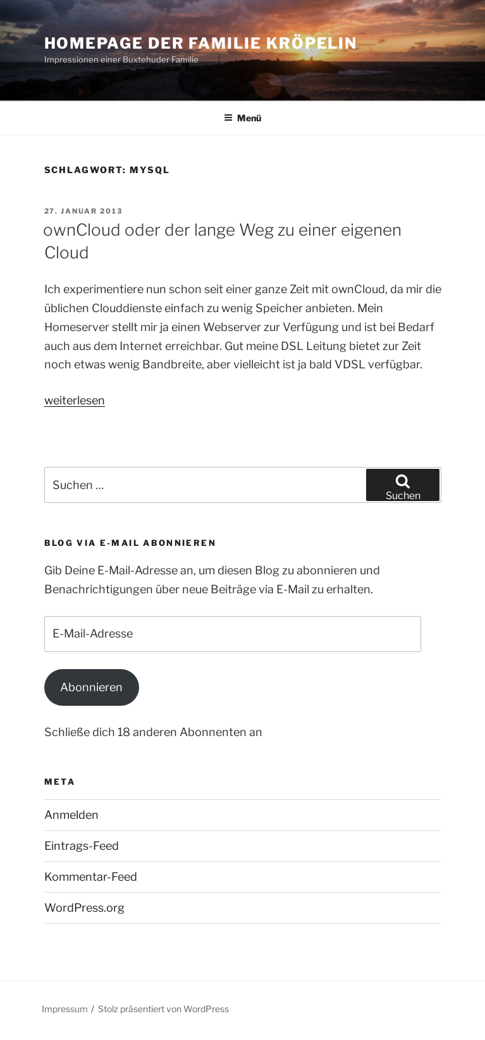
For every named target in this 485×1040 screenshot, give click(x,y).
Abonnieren (91, 687)
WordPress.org (84, 907)
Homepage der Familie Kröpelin (201, 43)
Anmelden (71, 814)
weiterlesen (74, 400)
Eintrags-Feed (81, 845)
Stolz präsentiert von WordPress (163, 1008)
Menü (242, 117)
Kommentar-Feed (90, 876)
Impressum (65, 1008)
